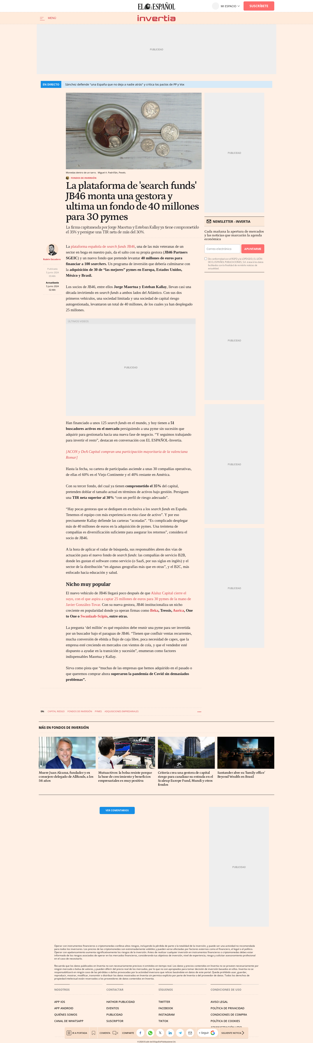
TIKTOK (163, 1021)
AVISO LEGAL (219, 1002)
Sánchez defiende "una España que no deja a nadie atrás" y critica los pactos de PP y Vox (124, 84)
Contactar (114, 989)
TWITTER (164, 1002)
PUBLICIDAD (114, 1014)
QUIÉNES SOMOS (65, 1014)
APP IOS (59, 1002)
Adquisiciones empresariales (122, 711)
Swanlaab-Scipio (93, 616)
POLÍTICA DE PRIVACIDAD (227, 1008)
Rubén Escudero (52, 259)
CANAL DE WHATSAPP (68, 1021)
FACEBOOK (165, 1008)
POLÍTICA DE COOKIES (225, 1021)
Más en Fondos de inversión (64, 728)
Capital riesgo (56, 711)
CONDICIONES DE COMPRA (229, 1014)
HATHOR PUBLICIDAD (120, 1002)
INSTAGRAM (166, 1014)
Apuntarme (252, 249)
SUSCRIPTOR (114, 1021)
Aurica (178, 610)
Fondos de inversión (83, 177)
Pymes (98, 711)
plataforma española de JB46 (103, 246)
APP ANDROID (63, 1008)
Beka (154, 610)
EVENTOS (112, 1008)
